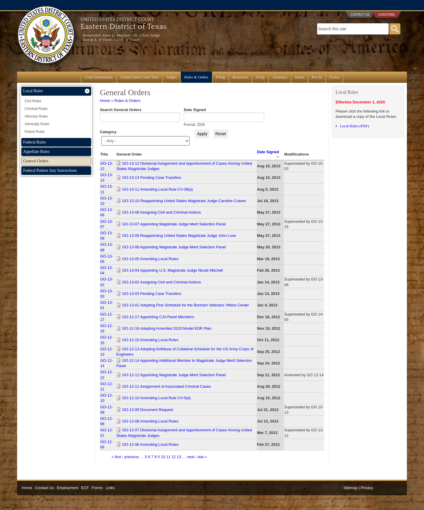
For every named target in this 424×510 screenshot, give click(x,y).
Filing (220, 77)
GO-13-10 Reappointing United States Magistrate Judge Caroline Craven (184, 201)
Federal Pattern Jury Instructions (50, 170)
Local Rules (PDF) (354, 126)
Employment (67, 488)
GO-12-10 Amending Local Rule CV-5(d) (156, 398)
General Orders (36, 161)
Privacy (367, 488)
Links (110, 488)
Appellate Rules (36, 151)
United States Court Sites (139, 77)
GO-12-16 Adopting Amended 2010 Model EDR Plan (166, 328)
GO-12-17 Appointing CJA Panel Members (158, 317)
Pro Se (317, 77)
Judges (171, 77)
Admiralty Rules (37, 124)
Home (105, 100)
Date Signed (195, 110)
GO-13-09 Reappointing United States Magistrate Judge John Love (179, 235)
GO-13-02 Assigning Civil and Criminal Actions (161, 282)
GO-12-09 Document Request (147, 409)
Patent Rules (35, 132)
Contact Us (359, 14)
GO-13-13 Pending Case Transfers (151, 177)
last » (202, 457)
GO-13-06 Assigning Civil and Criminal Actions (161, 212)
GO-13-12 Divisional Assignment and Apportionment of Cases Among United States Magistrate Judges (184, 166)
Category (108, 132)
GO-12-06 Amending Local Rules (150, 444)
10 (163, 457)
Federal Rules (34, 142)
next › (192, 457)
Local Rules (33, 91)
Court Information (99, 77)
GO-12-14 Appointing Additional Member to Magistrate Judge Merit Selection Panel (184, 363)
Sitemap (350, 488)
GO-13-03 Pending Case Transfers (151, 293)
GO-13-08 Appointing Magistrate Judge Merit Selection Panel (174, 247)
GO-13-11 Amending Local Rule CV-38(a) (157, 189)
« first (116, 457)
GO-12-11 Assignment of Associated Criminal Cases (166, 386)
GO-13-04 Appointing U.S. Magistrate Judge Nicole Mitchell (172, 270)
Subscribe (386, 14)
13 (179, 457)
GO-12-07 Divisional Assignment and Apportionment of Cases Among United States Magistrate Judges (184, 433)
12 (173, 457)
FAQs (260, 77)
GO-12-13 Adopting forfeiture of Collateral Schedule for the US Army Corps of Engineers (185, 351)
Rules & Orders (196, 77)
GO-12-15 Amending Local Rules (150, 340)
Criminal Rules (36, 109)
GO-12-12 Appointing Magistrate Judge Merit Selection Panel (174, 375)
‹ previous (130, 457)
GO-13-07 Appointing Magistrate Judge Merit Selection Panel (174, 224)
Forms (334, 77)
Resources (240, 77)
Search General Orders (121, 110)
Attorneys (279, 77)
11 (168, 457)
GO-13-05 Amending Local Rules (150, 259)
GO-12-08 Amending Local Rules (150, 421)
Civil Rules (33, 101)
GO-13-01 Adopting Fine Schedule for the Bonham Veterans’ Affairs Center (185, 305)
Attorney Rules (36, 116)
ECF (85, 488)
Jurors (299, 77)
